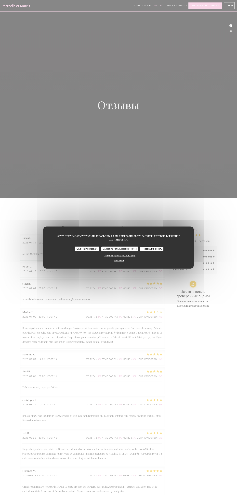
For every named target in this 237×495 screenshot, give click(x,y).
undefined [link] (119, 260)
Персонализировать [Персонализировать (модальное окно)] (152, 248)
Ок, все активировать (87, 248)
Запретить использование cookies (120, 248)
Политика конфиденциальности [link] (119, 255)
